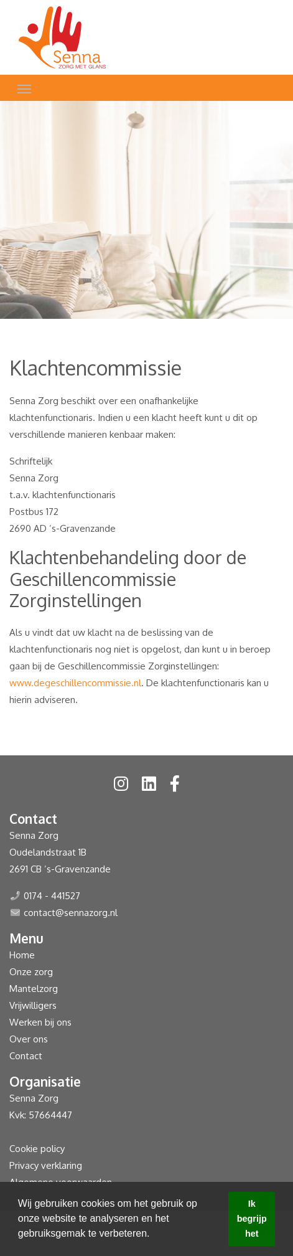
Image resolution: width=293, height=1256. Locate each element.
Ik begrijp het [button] (252, 1219)
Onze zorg (31, 972)
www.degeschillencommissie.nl (75, 683)
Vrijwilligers (33, 1005)
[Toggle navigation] (24, 88)
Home (22, 955)
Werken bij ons (40, 1022)
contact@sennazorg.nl (71, 912)
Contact (25, 1056)
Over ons (28, 1039)
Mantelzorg (33, 988)
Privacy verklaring (45, 1165)
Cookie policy (37, 1148)
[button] (154, 1235)
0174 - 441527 (52, 896)
